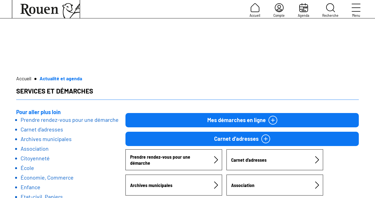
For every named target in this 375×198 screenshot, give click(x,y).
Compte (279, 10)
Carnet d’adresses (42, 129)
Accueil (255, 10)
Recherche (330, 10)
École (27, 167)
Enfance (30, 187)
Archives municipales (46, 139)
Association (35, 148)
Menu (356, 10)
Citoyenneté (35, 158)
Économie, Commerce (47, 177)
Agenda (303, 10)
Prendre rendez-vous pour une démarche (70, 119)
